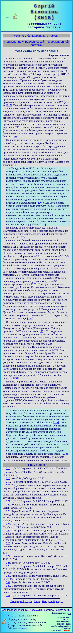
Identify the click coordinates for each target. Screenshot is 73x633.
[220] (40, 202)
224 (8, 523)
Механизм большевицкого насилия (36, 35)
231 (8, 582)
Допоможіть (36, 610)
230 (8, 575)
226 (8, 543)
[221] (43, 224)
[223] (67, 256)
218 (8, 478)
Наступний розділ (52, 601)
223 (8, 511)
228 (8, 562)
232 (8, 585)
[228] (15, 337)
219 (8, 481)
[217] (9, 105)
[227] (41, 331)
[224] (63, 268)
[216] (48, 86)
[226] (30, 318)
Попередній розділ (21, 601)
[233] (65, 453)
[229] (55, 350)
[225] (34, 284)
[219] (15, 136)
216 (8, 468)
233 (8, 595)
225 (8, 530)
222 (8, 504)
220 (8, 485)
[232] (56, 422)
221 (8, 501)
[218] (17, 127)
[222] (23, 237)
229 (8, 566)
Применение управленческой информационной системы (36, 43)
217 (8, 471)
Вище (37, 601)
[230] (6, 368)
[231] (16, 378)
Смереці (23, 628)
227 (8, 556)
